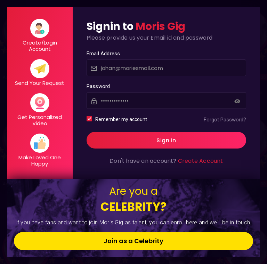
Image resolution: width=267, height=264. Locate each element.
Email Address (103, 53)
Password (98, 86)
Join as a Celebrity (133, 241)
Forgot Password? (225, 120)
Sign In (166, 140)
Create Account (200, 161)
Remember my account (117, 119)
